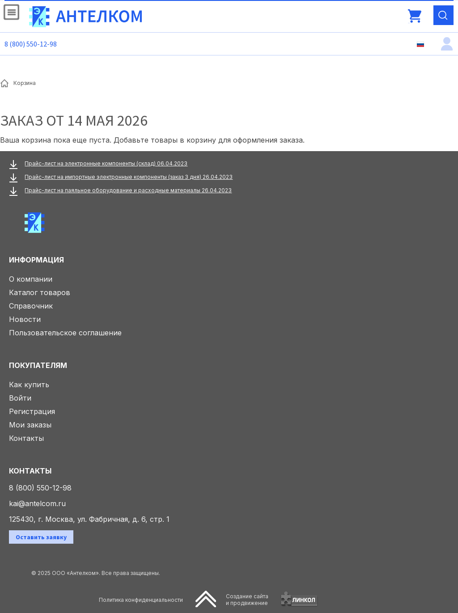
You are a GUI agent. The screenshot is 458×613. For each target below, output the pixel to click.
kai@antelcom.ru (37, 503)
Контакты (26, 438)
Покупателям (38, 365)
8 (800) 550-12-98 (30, 43)
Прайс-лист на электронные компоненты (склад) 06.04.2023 (106, 163)
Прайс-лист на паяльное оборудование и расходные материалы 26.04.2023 (128, 190)
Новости (25, 319)
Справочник (31, 305)
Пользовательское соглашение (65, 332)
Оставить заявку (41, 537)
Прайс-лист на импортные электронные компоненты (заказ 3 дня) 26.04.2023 (129, 176)
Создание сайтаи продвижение (247, 599)
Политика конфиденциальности (141, 599)
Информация (36, 259)
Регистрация (32, 411)
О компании (30, 279)
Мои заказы (30, 424)
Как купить (29, 384)
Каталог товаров (39, 292)
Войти (20, 397)
